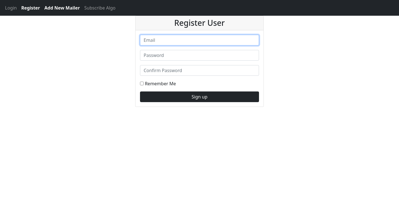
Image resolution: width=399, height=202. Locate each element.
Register (30, 8)
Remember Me (158, 84)
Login (11, 8)
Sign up (199, 97)
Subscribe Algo (100, 8)
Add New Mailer (62, 8)
